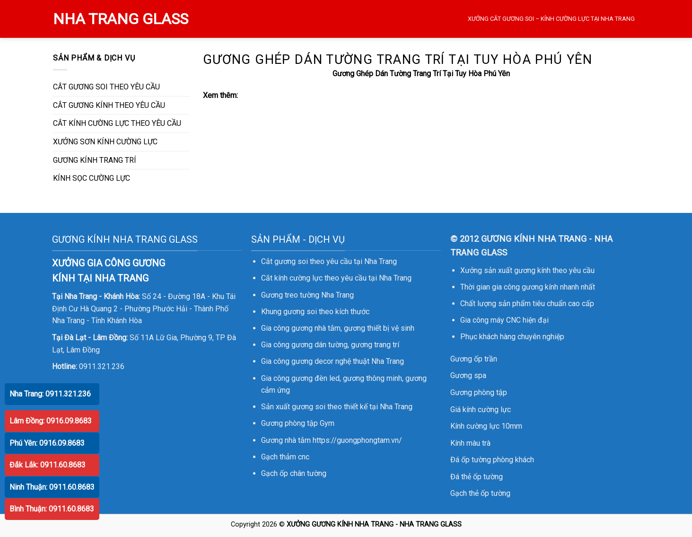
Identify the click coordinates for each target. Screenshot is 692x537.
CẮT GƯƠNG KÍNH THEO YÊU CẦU (109, 105)
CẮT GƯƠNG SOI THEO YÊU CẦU (106, 86)
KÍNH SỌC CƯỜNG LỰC (91, 178)
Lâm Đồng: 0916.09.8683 (50, 420)
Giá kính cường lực (480, 409)
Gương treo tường (290, 295)
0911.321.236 (101, 366)
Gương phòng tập (478, 392)
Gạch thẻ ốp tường (480, 493)
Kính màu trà (470, 443)
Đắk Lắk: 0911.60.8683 (47, 464)
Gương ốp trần (473, 358)
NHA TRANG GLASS (120, 18)
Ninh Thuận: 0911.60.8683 (52, 487)
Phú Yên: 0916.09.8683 (47, 443)
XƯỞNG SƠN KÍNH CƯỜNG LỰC (105, 141)
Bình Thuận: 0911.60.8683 (51, 508)
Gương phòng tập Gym (297, 423)
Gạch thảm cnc (285, 456)
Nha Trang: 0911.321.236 (50, 393)
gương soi (300, 311)
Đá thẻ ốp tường (476, 476)
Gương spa (468, 375)
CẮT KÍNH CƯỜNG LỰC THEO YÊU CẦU (117, 123)
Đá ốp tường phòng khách (492, 459)
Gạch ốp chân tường (293, 473)
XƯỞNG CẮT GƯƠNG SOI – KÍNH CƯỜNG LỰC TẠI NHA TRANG (551, 18)
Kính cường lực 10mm (486, 426)
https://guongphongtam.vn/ (357, 440)
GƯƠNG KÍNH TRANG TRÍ (94, 160)
